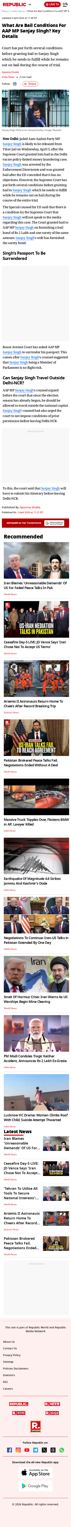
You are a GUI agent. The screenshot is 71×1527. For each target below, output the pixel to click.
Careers (8, 1389)
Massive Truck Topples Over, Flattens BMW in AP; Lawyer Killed (36, 822)
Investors (9, 1375)
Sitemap (8, 1362)
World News (10, 594)
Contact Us (10, 1348)
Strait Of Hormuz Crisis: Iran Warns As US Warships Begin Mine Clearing (35, 999)
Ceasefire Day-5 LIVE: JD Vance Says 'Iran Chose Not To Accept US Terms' (35, 644)
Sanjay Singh (12, 144)
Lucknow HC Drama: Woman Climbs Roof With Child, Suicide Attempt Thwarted (36, 1117)
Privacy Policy (11, 1355)
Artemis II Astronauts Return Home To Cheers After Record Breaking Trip (33, 704)
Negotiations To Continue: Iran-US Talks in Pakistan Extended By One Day (36, 940)
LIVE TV (52, 4)
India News (8, 77)
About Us (9, 1342)
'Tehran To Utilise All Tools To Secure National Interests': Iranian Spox (20, 1195)
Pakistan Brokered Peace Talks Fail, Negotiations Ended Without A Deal (31, 763)
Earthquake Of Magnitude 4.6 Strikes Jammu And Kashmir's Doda (32, 881)
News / (6, 11)
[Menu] (65, 4)
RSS (5, 1382)
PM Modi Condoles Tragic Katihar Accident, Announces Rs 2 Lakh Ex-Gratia (35, 1058)
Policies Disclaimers (15, 1369)
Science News (11, 712)
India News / (18, 11)
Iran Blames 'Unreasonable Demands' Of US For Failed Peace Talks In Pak (35, 585)
